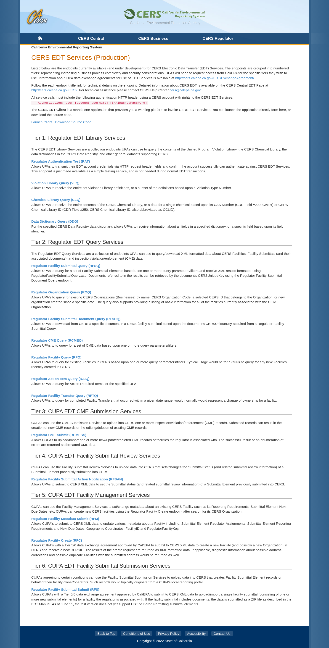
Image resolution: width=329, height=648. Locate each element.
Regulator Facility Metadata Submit (65, 519)
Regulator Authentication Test (60, 161)
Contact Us (222, 633)
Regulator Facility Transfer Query (64, 396)
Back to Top (106, 633)
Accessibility (196, 633)
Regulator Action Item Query (60, 379)
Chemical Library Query (55, 200)
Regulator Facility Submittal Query (65, 266)
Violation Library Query (55, 183)
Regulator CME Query (57, 340)
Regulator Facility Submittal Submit (65, 589)
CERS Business (153, 38)
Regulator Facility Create (56, 540)
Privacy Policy (168, 633)
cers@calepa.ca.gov (185, 90)
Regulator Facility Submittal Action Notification (77, 479)
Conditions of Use (136, 633)
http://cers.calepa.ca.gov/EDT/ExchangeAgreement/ (214, 78)
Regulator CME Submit (58, 435)
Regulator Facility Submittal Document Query (75, 319)
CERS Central (91, 38)
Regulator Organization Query (61, 292)
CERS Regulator (217, 38)
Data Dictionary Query (54, 221)
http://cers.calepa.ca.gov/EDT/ (54, 90)
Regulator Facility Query (56, 357)
